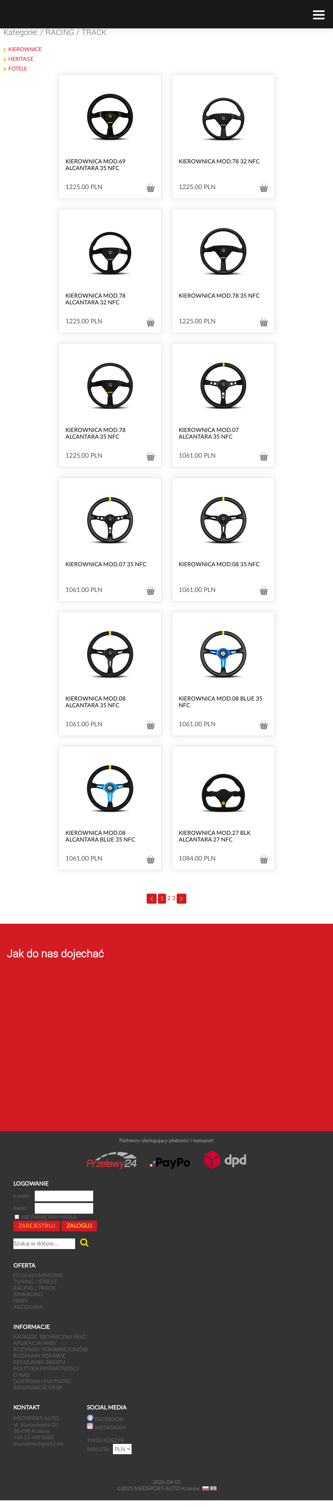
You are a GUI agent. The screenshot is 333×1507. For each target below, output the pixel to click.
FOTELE (17, 68)
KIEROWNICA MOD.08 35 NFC (219, 564)
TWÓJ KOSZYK (105, 1440)
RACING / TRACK (76, 32)
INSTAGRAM (106, 1426)
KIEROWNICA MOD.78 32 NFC (219, 161)
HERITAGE (20, 59)
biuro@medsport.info (38, 1444)
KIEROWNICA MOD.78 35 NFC (219, 296)
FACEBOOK (105, 1418)
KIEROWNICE (25, 49)
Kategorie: (20, 32)
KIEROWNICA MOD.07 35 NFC (105, 564)
